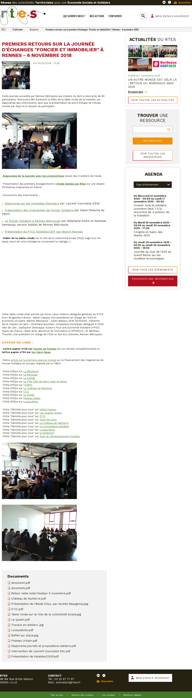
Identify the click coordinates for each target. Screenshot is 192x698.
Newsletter (184, 2)
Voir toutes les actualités (152, 100)
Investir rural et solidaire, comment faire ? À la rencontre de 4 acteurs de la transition (151, 210)
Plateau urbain (31, 398)
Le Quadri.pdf (20, 619)
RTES (3, 29)
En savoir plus (135, 92)
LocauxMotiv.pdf (22, 630)
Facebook (169, 2)
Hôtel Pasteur (48, 409)
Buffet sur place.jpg (24, 635)
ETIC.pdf (17, 609)
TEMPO (27, 384)
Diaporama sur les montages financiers (32, 203)
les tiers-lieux (41, 352)
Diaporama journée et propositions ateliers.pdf (43, 646)
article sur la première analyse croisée (33, 360)
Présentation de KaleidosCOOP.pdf (35, 656)
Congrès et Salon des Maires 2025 (148, 233)
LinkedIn (164, 2)
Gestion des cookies (82, 695)
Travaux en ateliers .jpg (27, 625)
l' (70, 183)
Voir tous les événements (152, 269)
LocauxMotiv (30, 401)
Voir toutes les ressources (152, 155)
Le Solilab (29, 378)
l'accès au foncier (44, 348)
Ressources (34, 29)
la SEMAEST (47, 433)
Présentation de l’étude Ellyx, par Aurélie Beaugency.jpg (49, 604)
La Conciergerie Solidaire (54, 426)
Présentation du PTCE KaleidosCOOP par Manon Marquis (44, 231)
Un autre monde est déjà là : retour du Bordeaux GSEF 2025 (152, 83)
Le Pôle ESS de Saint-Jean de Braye (45, 381)
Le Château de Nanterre (37, 388)
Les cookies (108, 695)
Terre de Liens (48, 419)
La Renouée (30, 374)
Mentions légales (132, 695)
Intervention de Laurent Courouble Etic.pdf (40, 651)
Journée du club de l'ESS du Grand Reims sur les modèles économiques (152, 255)
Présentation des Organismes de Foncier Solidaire (39, 210)
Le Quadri (28, 394)
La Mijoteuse (30, 371)
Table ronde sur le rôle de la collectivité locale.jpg (46, 614)
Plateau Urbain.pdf (24, 640)
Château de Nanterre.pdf (28, 598)
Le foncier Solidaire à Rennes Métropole (32, 221)
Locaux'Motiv (47, 429)
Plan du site (57, 695)
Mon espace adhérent (172, 16)
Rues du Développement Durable (60, 436)
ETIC (26, 391)
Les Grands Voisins (51, 412)
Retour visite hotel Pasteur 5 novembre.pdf (41, 593)
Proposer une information (153, 279)
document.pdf (20, 583)
